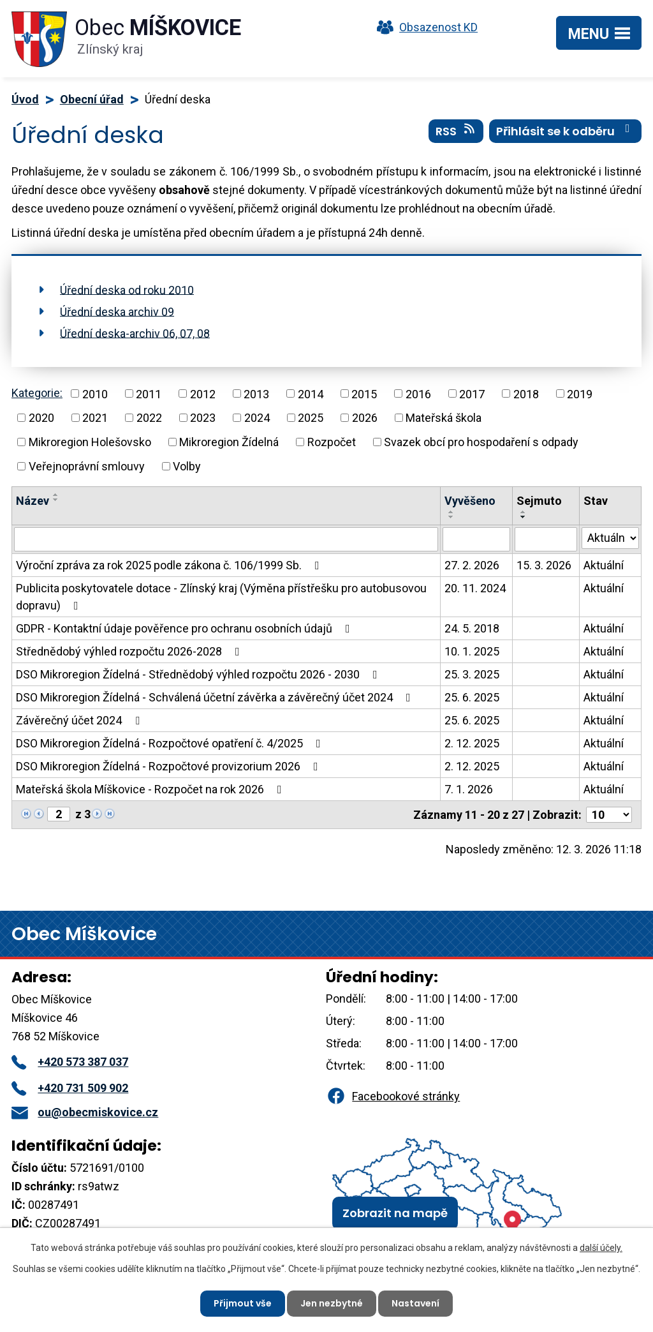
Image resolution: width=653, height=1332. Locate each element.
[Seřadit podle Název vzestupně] (56, 494)
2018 (526, 393)
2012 (203, 393)
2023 (203, 417)
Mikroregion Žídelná (229, 442)
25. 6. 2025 (471, 697)
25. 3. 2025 (471, 674)
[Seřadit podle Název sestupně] (56, 499)
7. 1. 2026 (468, 789)
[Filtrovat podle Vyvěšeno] (476, 539)
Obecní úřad (92, 99)
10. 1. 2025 (471, 651)
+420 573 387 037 (69, 1061)
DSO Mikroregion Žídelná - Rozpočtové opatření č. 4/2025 (171, 743)
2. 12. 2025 (471, 743)
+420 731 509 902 (69, 1088)
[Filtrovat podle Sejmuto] (545, 539)
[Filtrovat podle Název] (226, 539)
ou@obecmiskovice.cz (84, 1112)
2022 (149, 417)
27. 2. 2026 (471, 565)
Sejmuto (539, 500)
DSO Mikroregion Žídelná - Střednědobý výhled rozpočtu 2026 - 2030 (199, 674)
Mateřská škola (443, 417)
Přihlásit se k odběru (565, 131)
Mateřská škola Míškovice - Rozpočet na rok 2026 (151, 789)
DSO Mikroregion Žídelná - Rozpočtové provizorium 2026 (169, 766)
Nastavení (415, 1303)
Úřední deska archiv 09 (117, 311)
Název (32, 500)
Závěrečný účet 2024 (80, 720)
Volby (187, 466)
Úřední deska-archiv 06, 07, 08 (135, 333)
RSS (456, 131)
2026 (365, 417)
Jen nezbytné (331, 1303)
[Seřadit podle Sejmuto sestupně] (524, 517)
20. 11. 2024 (475, 588)
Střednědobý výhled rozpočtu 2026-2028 (130, 651)
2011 (148, 393)
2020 (41, 417)
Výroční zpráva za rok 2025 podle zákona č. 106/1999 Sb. (170, 565)
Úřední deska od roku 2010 (127, 289)
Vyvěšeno (469, 500)
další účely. (601, 1248)
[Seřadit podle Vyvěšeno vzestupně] (451, 511)
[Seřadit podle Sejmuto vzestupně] (524, 511)
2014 (310, 393)
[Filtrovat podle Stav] (610, 538)
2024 (257, 417)
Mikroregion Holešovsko (90, 442)
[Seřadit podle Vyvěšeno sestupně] (451, 517)
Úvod (25, 99)
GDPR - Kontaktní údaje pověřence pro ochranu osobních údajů (185, 628)
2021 (95, 417)
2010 (95, 393)
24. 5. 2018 (471, 628)
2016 (418, 393)
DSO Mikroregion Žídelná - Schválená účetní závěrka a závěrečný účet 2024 (216, 697)
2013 (256, 393)
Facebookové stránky (393, 1096)
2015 (364, 393)
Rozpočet (331, 442)
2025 (310, 417)
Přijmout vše (243, 1303)
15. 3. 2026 (544, 565)
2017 (472, 393)
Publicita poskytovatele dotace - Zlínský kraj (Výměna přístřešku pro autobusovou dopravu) (221, 596)
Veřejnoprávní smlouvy (87, 466)
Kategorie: (36, 393)
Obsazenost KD (424, 27)
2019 (579, 393)
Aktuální (603, 565)
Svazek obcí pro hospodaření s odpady (481, 442)
